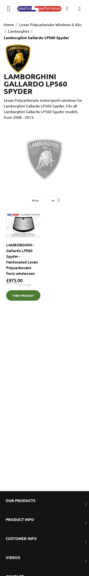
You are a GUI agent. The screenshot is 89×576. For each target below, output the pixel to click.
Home (9, 24)
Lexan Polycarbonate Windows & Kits (50, 24)
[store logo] (39, 8)
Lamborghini (18, 31)
